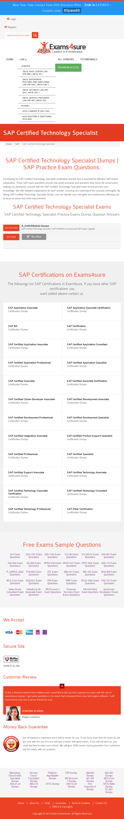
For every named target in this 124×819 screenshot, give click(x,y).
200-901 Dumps (90, 774)
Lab (23, 59)
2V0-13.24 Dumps (71, 785)
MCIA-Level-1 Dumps (71, 780)
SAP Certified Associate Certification (87, 381)
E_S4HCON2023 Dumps (35, 226)
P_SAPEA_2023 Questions (15, 573)
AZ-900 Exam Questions (34, 564)
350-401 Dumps (109, 774)
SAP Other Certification (80, 509)
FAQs (47, 803)
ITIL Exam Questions (52, 573)
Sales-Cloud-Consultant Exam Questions (15, 592)
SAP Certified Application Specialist (87, 362)
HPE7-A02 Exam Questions (90, 564)
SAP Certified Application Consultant (87, 344)
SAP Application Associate (23, 308)
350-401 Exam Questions (108, 556)
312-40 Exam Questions (71, 556)
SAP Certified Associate (21, 381)
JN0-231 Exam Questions (71, 573)
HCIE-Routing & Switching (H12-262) (37, 117)
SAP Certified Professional (23, 454)
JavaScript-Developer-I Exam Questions (109, 592)
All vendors (66, 59)
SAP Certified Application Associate (28, 344)
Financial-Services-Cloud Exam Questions (71, 592)
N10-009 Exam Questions (109, 573)
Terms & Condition (81, 803)
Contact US (101, 803)
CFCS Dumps (52, 784)
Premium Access (68, 67)
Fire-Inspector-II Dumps (90, 787)
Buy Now (36, 236)
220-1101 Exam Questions (34, 556)
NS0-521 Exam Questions (34, 582)
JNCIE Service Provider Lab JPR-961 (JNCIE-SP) (35, 99)
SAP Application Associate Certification (88, 308)
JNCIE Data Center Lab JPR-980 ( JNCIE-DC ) (34, 72)
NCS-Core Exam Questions (15, 582)
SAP (17, 144)
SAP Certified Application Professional (29, 362)
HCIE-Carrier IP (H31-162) (35, 111)
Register (10, 27)
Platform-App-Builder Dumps (52, 776)
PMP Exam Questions (71, 582)
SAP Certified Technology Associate (86, 472)
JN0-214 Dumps (33, 785)
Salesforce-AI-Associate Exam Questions (34, 592)
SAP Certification (76, 326)
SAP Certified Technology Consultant (87, 490)
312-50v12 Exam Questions (90, 556)
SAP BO (12, 326)
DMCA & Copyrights (62, 806)
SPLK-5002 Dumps (109, 785)
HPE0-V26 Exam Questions (52, 564)
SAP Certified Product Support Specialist (89, 436)
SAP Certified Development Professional (30, 417)
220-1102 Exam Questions (52, 556)
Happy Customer (31, 717)
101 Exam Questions (15, 556)
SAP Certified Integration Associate (27, 436)
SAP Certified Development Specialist (88, 417)
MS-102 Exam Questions (90, 573)
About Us (34, 803)
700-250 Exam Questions (15, 564)
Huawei (25, 106)
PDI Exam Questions (52, 582)
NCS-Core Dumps (109, 780)
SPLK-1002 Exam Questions (90, 582)
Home (10, 59)
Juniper (25, 66)
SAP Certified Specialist (80, 454)
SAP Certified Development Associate (88, 399)
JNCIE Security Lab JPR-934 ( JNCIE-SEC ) (35, 91)
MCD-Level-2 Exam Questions (52, 591)
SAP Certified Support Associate (26, 472)
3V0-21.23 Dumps (15, 785)
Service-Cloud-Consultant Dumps (33, 777)
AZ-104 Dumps (90, 780)
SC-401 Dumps (109, 791)
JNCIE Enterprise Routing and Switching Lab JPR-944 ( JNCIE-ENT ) (35, 82)
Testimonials (88, 59)
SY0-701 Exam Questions (109, 582)
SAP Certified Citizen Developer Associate (31, 399)
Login (11, 19)
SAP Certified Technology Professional (29, 509)
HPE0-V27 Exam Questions (71, 564)
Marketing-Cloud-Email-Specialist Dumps (15, 777)
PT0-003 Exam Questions (33, 573)
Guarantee (61, 803)
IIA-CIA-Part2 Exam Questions (90, 591)
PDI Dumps (71, 773)
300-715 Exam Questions (108, 564)
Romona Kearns (32, 711)
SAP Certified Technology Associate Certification (28, 492)
